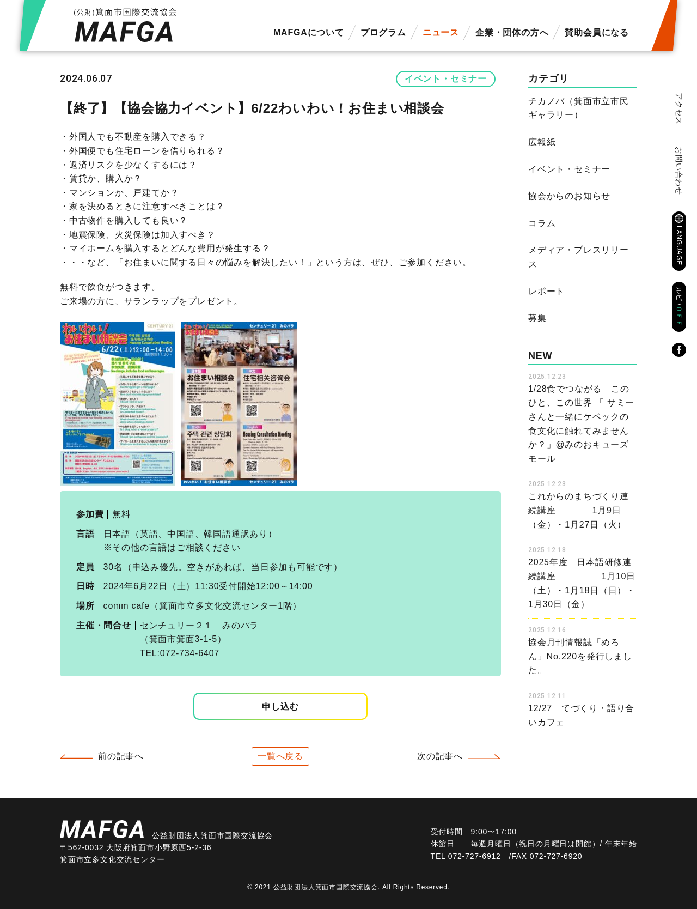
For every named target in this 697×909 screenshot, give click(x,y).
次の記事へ (440, 756)
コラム (541, 223)
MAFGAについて (308, 32)
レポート (546, 291)
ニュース (441, 32)
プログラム (383, 32)
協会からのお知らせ (569, 196)
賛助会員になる (597, 32)
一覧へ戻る (280, 756)
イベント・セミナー (446, 78)
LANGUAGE (679, 245)
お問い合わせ (679, 171)
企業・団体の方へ (511, 32)
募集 (537, 318)
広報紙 (541, 142)
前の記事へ (121, 756)
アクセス (679, 109)
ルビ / (679, 306)
